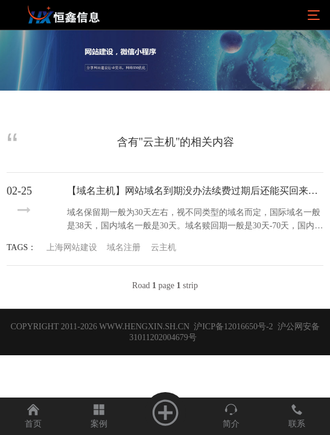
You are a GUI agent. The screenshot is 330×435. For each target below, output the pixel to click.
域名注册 (124, 247)
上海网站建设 (71, 247)
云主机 (163, 247)
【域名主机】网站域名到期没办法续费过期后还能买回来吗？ (195, 190)
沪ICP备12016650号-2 (232, 326)
